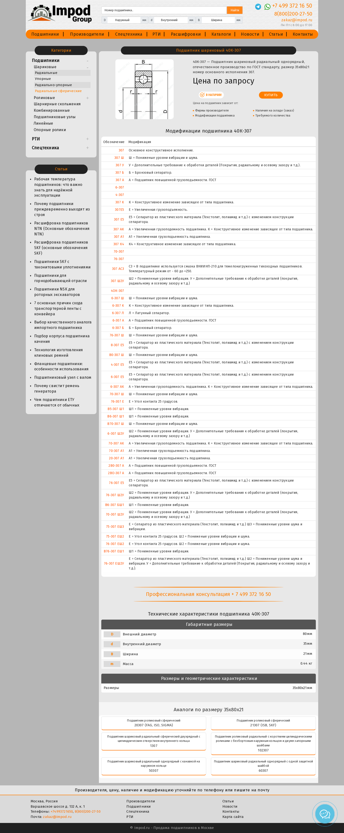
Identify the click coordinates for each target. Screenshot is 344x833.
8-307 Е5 (117, 345)
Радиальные (46, 73)
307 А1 (119, 237)
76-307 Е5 (116, 483)
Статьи (276, 34)
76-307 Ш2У (115, 495)
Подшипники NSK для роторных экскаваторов (57, 292)
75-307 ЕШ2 (115, 536)
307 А (120, 180)
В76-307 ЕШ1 (114, 551)
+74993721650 (62, 811)
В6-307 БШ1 (114, 505)
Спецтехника (128, 34)
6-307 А (118, 320)
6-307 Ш (117, 298)
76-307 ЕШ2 (115, 544)
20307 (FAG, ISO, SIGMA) (153, 725)
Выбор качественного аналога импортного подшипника (62, 325)
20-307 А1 (116, 458)
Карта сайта (233, 817)
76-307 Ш (117, 335)
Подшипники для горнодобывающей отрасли (60, 278)
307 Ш (119, 158)
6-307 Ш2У (116, 434)
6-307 (119, 187)
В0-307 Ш (116, 355)
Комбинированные (52, 110)
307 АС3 (118, 269)
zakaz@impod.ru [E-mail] (296, 20)
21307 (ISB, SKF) (263, 725)
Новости (250, 34)
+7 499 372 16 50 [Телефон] (292, 5)
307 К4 (118, 244)
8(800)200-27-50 (88, 811)
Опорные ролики (50, 130)
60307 (263, 770)
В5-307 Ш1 (116, 409)
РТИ (156, 34)
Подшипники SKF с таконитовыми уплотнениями (62, 264)
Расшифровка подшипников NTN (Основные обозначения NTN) (62, 228)
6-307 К (118, 306)
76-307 (119, 259)
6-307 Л (118, 313)
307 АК (118, 229)
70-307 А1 (116, 451)
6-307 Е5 (117, 377)
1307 (153, 746)
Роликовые (44, 97)
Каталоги (221, 34)
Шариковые (45, 67)
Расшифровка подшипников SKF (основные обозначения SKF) (61, 247)
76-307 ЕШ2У (114, 563)
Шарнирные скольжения (57, 104)
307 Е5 (119, 219)
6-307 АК (117, 387)
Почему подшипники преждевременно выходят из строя (62, 209)
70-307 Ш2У (115, 514)
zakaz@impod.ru (57, 817)
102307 (263, 750)
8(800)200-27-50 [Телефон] (293, 14)
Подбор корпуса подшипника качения (62, 339)
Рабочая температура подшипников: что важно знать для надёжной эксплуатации (58, 187)
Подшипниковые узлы (55, 117)
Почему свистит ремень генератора (56, 388)
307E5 (119, 210)
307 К (119, 202)
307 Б (119, 173)
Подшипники (45, 34)
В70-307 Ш (115, 424)
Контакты (303, 34)
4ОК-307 (117, 291)
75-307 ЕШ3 (115, 527)
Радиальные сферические (58, 91)
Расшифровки (186, 34)
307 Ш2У (117, 281)
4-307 (119, 195)
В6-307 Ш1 (115, 416)
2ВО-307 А (116, 473)
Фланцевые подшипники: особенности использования (61, 366)
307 (121, 150)
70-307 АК (116, 443)
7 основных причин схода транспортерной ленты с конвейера (58, 308)
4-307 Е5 (117, 365)
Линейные (43, 123)
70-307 (119, 252)
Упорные (43, 79)
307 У (120, 165)
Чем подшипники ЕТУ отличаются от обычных (56, 402)
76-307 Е (117, 402)
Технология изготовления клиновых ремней (58, 353)
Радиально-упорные (53, 85)
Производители (87, 34)
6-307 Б (118, 328)
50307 (153, 770)
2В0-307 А (116, 466)
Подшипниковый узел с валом (62, 377)
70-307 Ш (117, 394)
